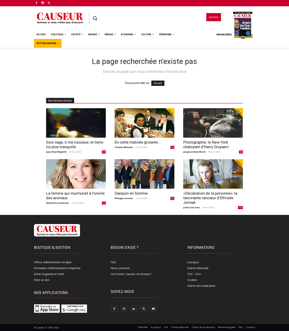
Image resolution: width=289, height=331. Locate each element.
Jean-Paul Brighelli (56, 151)
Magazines (235, 34)
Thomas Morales (124, 147)
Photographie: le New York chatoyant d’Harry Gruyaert (206, 144)
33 (172, 198)
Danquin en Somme (131, 193)
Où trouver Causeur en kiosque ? (131, 274)
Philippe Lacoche (124, 198)
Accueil (158, 83)
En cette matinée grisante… (138, 142)
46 (241, 152)
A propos (193, 262)
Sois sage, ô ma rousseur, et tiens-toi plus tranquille (75, 144)
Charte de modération (201, 286)
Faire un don (41, 280)
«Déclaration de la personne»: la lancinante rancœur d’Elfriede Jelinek (210, 198)
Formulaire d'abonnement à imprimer (57, 268)
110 (240, 207)
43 (104, 203)
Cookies (192, 280)
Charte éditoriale (197, 268)
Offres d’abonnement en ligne (53, 262)
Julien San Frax (191, 207)
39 (104, 152)
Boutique (57, 2)
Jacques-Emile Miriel (194, 151)
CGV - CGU (194, 274)
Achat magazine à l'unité (49, 274)
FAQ (113, 262)
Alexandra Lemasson (57, 202)
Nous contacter (120, 268)
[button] (94, 18)
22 (172, 147)
